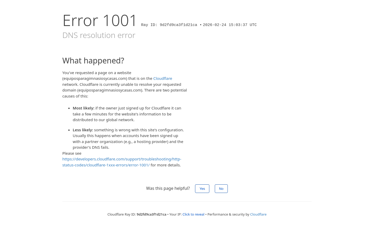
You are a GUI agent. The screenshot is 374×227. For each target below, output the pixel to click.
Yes (202, 189)
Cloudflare (162, 78)
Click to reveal (193, 214)
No (221, 189)
